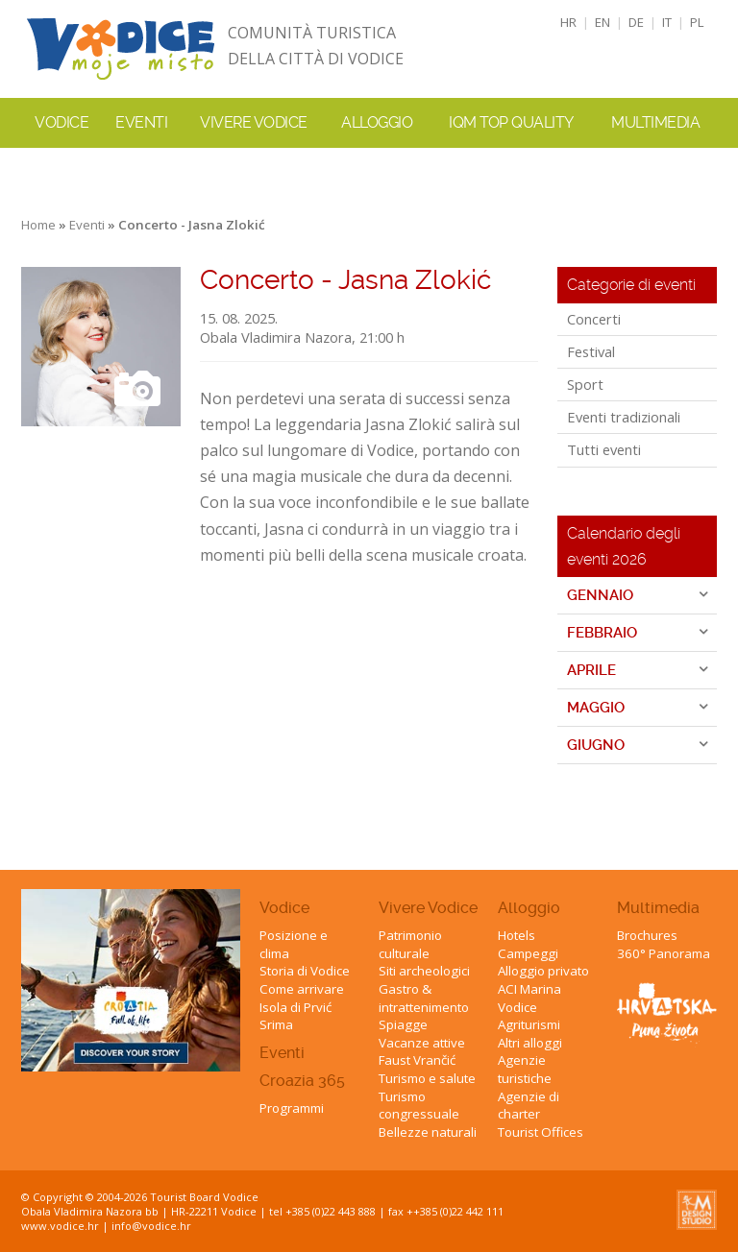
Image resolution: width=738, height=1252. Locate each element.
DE (636, 22)
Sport (585, 384)
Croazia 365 (302, 1080)
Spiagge (403, 1024)
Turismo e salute (427, 1078)
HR (568, 22)
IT (667, 22)
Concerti (594, 318)
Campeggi (528, 953)
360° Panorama (663, 953)
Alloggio (529, 908)
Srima (276, 1024)
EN (602, 22)
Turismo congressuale (419, 1105)
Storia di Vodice (304, 970)
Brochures (647, 935)
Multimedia (658, 908)
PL (697, 22)
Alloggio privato (543, 970)
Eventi (141, 122)
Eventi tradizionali (623, 416)
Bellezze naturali (428, 1132)
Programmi (291, 1108)
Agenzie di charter (528, 1105)
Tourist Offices (540, 1132)
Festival (591, 351)
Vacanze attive (422, 1042)
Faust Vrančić (417, 1060)
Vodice (284, 908)
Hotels (516, 935)
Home (38, 224)
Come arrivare (301, 989)
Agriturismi (529, 1024)
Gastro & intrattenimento (424, 998)
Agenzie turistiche (525, 1069)
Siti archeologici (424, 970)
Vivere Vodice (428, 908)
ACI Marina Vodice (529, 998)
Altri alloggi (530, 1042)
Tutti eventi (604, 449)
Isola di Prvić (295, 1007)
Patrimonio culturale (410, 944)
